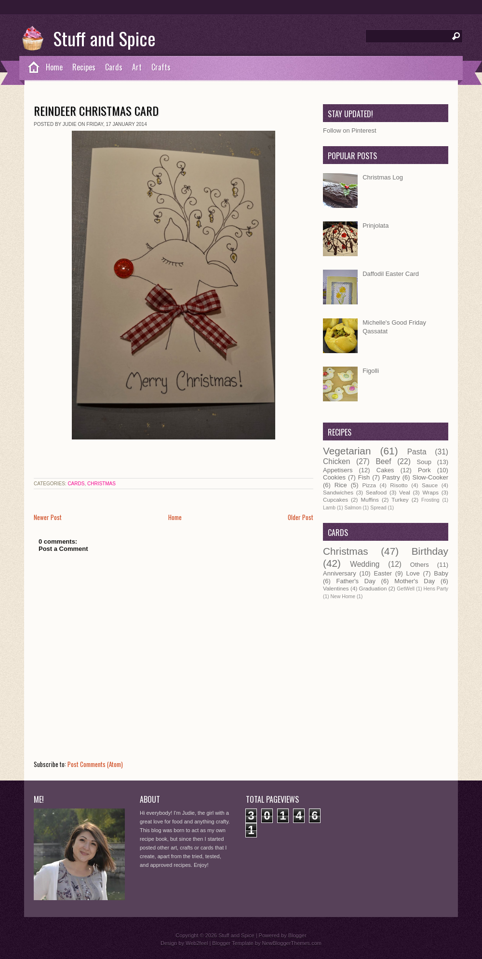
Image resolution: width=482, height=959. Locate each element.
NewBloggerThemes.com (291, 943)
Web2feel (197, 943)
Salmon (352, 507)
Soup (424, 462)
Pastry (391, 477)
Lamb (329, 507)
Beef (383, 461)
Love (413, 573)
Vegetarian (347, 450)
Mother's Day (414, 581)
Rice (341, 485)
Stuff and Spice (104, 38)
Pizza (369, 485)
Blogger (297, 935)
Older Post (300, 517)
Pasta (417, 452)
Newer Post (48, 517)
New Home (343, 596)
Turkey (399, 499)
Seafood (376, 492)
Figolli (370, 370)
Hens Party (436, 588)
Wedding (364, 564)
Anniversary (339, 573)
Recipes (83, 67)
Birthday (430, 551)
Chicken (336, 461)
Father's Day (355, 581)
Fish (364, 477)
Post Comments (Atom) (95, 764)
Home (54, 67)
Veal (404, 492)
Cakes (385, 470)
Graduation (373, 588)
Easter (383, 573)
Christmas (101, 483)
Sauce (430, 485)
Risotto (398, 485)
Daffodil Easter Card (390, 273)
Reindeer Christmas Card (96, 110)
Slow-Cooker (430, 477)
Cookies (334, 477)
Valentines (336, 588)
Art (137, 67)
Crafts (161, 67)
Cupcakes (335, 499)
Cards (113, 67)
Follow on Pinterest (349, 130)
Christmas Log (382, 177)
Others (419, 564)
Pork (424, 470)
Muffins (369, 499)
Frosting (430, 500)
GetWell (406, 588)
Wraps (430, 492)
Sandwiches (338, 492)
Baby (441, 573)
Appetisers (337, 470)
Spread (378, 507)
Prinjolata (375, 225)
